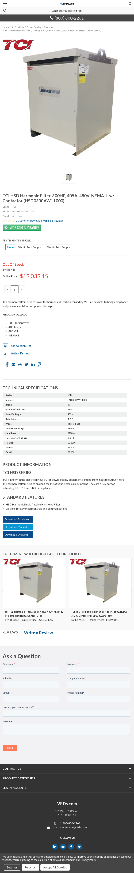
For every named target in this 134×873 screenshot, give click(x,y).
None (10, 247)
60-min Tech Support (59, 247)
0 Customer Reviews (28, 220)
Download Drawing (16, 534)
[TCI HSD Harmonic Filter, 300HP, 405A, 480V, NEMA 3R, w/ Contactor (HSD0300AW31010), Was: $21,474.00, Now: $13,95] (100, 583)
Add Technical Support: (17, 240)
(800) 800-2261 (67, 17)
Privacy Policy (88, 859)
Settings (12, 867)
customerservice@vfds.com (70, 827)
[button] (52, 220)
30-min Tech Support (30, 247)
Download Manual (16, 527)
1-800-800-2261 (70, 823)
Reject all (30, 867)
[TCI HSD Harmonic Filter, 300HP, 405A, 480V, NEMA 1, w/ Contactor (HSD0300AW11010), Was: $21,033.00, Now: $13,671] (33, 583)
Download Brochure (17, 519)
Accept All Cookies (55, 867)
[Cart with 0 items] (129, 3)
